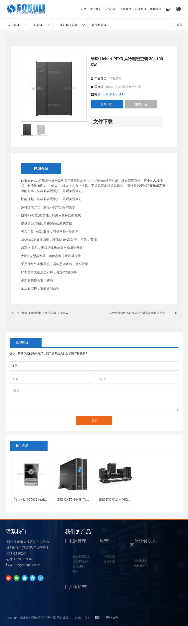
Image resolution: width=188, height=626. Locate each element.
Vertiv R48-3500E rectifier (30, 501)
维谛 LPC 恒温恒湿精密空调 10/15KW (44, 313)
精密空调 (115, 78)
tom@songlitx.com (27, 565)
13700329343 (113, 94)
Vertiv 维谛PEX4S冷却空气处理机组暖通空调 (137, 313)
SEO (97, 617)
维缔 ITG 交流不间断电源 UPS (115, 501)
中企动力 (78, 618)
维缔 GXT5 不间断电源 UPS (73, 501)
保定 (88, 618)
